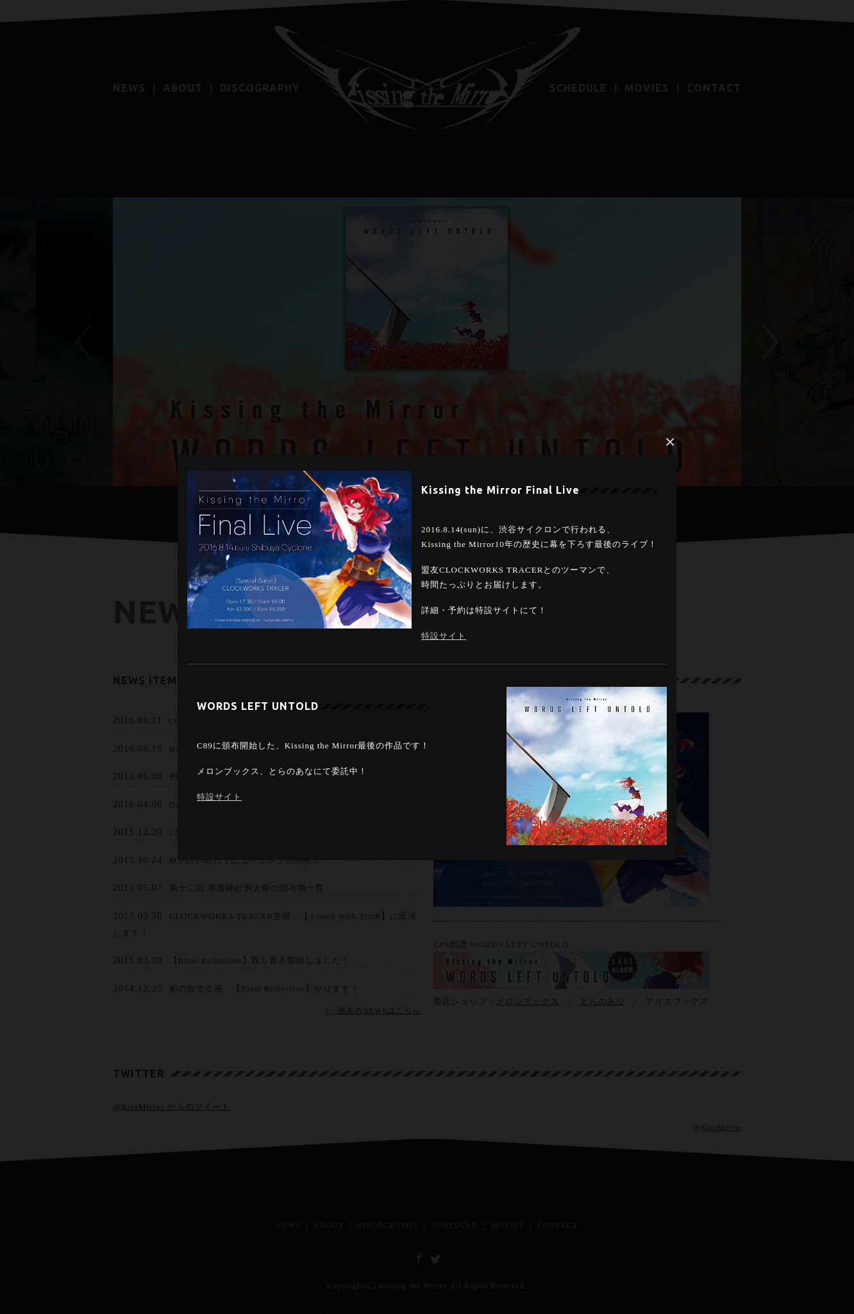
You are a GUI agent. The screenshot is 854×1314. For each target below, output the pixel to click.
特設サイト (443, 636)
